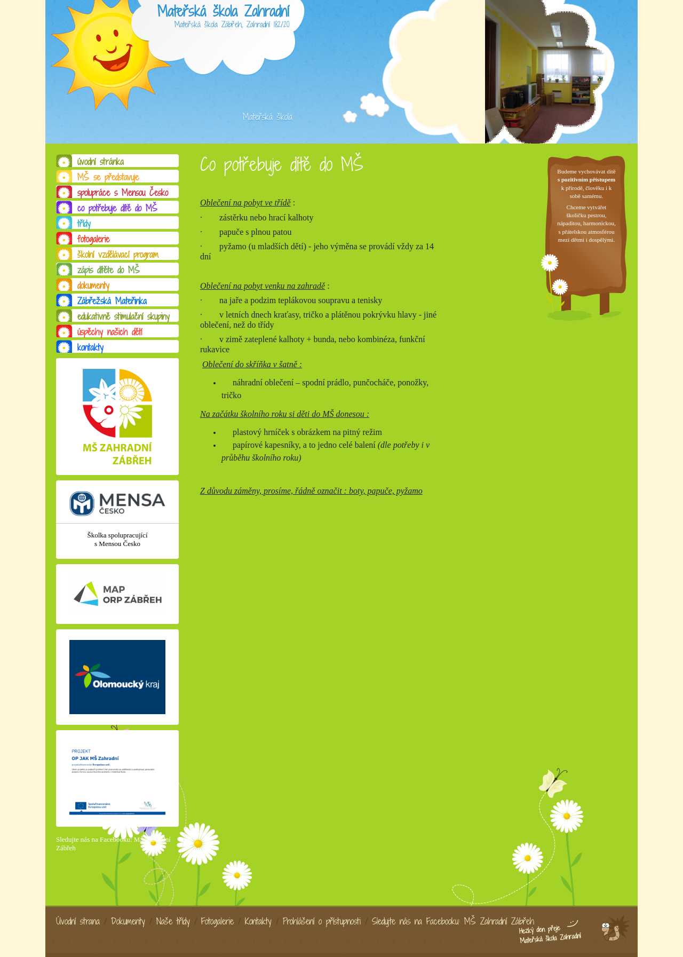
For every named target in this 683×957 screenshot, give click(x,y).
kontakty (90, 347)
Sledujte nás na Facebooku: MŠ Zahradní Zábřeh (453, 921)
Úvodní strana (78, 921)
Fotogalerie (217, 921)
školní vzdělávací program (117, 254)
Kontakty (258, 921)
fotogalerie (93, 239)
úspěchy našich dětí (109, 332)
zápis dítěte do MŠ (108, 270)
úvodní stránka (100, 161)
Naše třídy (173, 921)
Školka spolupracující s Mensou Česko (117, 539)
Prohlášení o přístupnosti (322, 921)
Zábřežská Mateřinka (112, 301)
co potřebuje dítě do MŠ (117, 208)
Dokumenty (128, 921)
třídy (84, 223)
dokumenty (93, 285)
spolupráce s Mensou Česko (122, 192)
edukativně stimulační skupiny (123, 316)
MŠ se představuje (108, 177)
